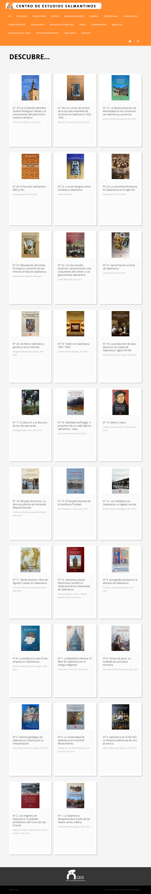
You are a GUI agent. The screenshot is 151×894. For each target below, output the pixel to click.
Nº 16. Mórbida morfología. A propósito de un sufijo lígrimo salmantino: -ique (74, 426)
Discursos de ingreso (74, 16)
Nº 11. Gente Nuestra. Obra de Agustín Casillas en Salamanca (30, 581)
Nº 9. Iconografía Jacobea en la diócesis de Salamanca (120, 581)
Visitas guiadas (37, 24)
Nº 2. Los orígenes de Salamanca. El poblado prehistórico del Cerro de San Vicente (29, 820)
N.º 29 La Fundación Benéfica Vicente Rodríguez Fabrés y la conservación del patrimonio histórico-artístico (29, 112)
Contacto (86, 33)
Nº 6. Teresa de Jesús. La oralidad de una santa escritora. (117, 661)
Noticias (55, 16)
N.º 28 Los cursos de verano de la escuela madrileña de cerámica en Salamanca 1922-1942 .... (75, 112)
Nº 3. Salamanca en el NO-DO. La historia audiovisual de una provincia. (120, 740)
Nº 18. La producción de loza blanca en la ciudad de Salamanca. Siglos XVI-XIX (119, 347)
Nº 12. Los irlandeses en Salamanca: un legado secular (120, 502)
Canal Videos (70, 33)
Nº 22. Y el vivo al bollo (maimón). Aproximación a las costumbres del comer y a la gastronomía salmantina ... (74, 270)
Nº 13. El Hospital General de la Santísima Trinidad (74, 502)
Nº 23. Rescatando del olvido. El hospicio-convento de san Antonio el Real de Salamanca (29, 268)
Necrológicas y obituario (62, 24)
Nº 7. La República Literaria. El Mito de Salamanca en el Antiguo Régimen (75, 661)
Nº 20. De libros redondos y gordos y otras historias (28, 345)
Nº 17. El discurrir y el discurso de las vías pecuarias (30, 424)
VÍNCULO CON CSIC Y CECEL (19, 33)
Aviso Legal (14, 890)
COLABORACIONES (98, 24)
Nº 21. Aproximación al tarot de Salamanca (119, 266)
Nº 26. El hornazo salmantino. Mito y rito (29, 188)
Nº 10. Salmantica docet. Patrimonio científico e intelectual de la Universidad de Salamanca (74, 584)
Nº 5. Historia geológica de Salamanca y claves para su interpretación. (28, 740)
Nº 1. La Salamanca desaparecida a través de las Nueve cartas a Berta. (74, 819)
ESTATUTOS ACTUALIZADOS (47, 33)
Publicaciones (39, 16)
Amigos (82, 24)
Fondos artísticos (16, 24)
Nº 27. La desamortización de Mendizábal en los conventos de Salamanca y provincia (119, 111)
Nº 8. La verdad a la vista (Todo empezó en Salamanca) (30, 660)
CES (9, 16)
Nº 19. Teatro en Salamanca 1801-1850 (73, 345)
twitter (138, 41)
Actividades (22, 16)
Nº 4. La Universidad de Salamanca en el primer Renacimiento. (71, 740)
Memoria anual (111, 16)
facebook (129, 41)
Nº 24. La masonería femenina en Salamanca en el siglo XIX (120, 188)
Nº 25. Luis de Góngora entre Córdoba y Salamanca (74, 188)
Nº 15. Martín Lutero (114, 422)
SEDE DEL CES (117, 24)
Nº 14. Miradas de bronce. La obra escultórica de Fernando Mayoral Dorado (29, 504)
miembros (93, 16)
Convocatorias (130, 16)
